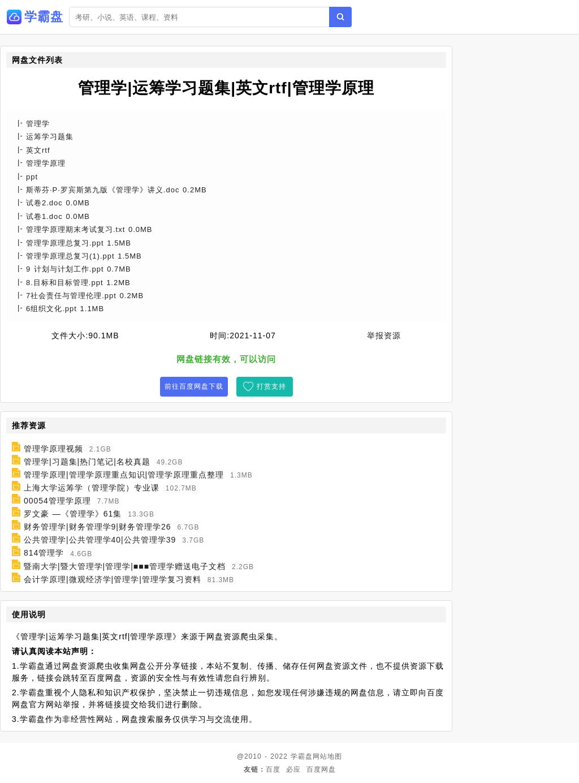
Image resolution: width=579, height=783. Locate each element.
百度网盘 (321, 769)
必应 (293, 769)
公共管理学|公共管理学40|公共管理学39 (100, 539)
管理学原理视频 (53, 448)
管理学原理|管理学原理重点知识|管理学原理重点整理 (124, 474)
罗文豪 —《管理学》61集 (73, 513)
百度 (273, 769)
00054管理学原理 (57, 500)
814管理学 (44, 553)
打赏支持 (271, 386)
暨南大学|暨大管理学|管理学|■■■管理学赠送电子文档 (125, 566)
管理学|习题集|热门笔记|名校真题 (87, 461)
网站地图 (327, 756)
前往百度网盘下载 (194, 386)
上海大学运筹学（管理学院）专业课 (91, 487)
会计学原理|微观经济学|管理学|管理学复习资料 (112, 579)
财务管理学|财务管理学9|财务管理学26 (97, 526)
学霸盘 (302, 756)
